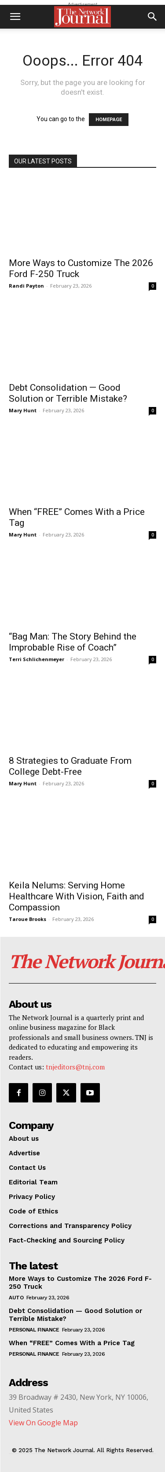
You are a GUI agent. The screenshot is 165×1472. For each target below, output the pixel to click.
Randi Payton (26, 285)
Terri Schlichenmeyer (36, 659)
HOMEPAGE (108, 119)
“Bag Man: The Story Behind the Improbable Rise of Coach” (72, 642)
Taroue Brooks (27, 919)
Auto (16, 1297)
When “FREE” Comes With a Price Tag (72, 1343)
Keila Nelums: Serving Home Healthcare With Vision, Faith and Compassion (76, 896)
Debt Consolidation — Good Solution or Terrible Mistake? (68, 393)
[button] (15, 17)
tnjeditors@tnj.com (75, 1066)
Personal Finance (34, 1330)
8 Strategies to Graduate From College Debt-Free (70, 766)
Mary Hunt (23, 410)
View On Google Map (43, 1423)
